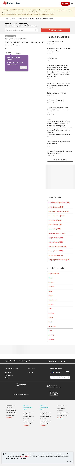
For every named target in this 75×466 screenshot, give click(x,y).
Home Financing (55, 224)
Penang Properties (62, 415)
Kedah (50, 291)
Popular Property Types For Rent (45, 433)
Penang (51, 304)
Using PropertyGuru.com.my (59, 260)
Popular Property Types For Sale (28, 433)
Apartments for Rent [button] (44, 438)
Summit (21, 394)
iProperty (21, 384)
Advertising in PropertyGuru (59, 202)
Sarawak (51, 335)
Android (21, 361)
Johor (50, 309)
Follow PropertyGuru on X (67, 361)
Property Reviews (11, 410)
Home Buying (55, 220)
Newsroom (31, 372)
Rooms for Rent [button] (45, 446)
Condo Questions (56, 207)
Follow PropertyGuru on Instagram (58, 361)
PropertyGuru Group (11, 368)
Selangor (51, 313)
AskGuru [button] (10, 439)
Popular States (62, 405)
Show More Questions (60, 160)
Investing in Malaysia (57, 233)
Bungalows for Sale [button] (28, 447)
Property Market (56, 251)
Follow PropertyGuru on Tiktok (69, 361)
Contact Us (31, 368)
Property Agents (56, 242)
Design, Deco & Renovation (59, 211)
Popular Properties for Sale (27, 407)
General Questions (56, 216)
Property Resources (9, 433)
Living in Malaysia (56, 238)
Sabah (51, 278)
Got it (23, 68)
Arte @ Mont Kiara (62, 443)
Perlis (50, 330)
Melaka (51, 295)
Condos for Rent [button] (44, 442)
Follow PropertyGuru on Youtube (61, 361)
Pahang (51, 282)
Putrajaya (51, 339)
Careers (7, 378)
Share (18, 53)
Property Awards (54, 386)
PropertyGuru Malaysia (10, 406)
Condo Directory (10, 412)
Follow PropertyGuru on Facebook (55, 361)
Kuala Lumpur (53, 300)
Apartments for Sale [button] (29, 438)
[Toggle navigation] (72, 4)
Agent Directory (10, 415)
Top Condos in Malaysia (62, 433)
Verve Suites (60, 441)
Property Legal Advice (57, 246)
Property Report (54, 394)
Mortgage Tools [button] (11, 437)
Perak (50, 322)
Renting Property (10, 36)
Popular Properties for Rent (44, 407)
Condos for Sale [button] (27, 442)
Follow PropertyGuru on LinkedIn (64, 361)
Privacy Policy (24, 456)
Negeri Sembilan (54, 273)
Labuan (51, 317)
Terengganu (52, 326)
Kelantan (51, 287)
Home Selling (55, 229)
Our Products (9, 375)
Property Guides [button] (12, 442)
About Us (8, 372)
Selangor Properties (62, 412)
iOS (28, 361)
